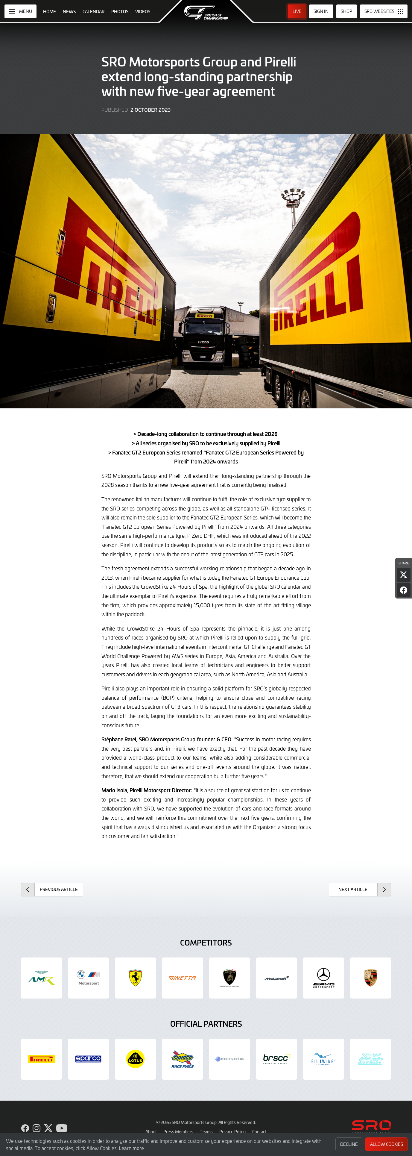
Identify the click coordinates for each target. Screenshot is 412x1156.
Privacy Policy (232, 1131)
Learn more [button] (131, 1148)
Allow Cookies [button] (386, 1144)
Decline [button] (349, 1144)
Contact (259, 1131)
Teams (206, 1131)
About (151, 1131)
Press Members (178, 1131)
